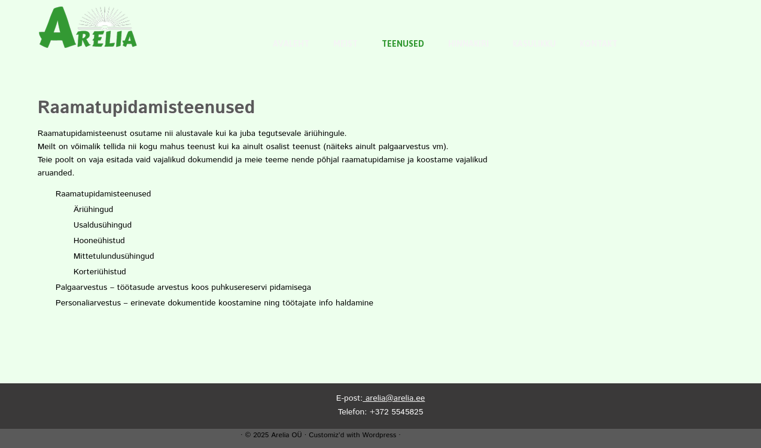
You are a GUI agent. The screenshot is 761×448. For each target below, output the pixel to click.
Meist (345, 44)
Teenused (403, 44)
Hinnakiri (468, 44)
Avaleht (291, 44)
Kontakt (598, 44)
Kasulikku (534, 44)
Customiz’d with (334, 435)
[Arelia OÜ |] (88, 27)
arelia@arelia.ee (394, 398)
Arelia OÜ (286, 435)
